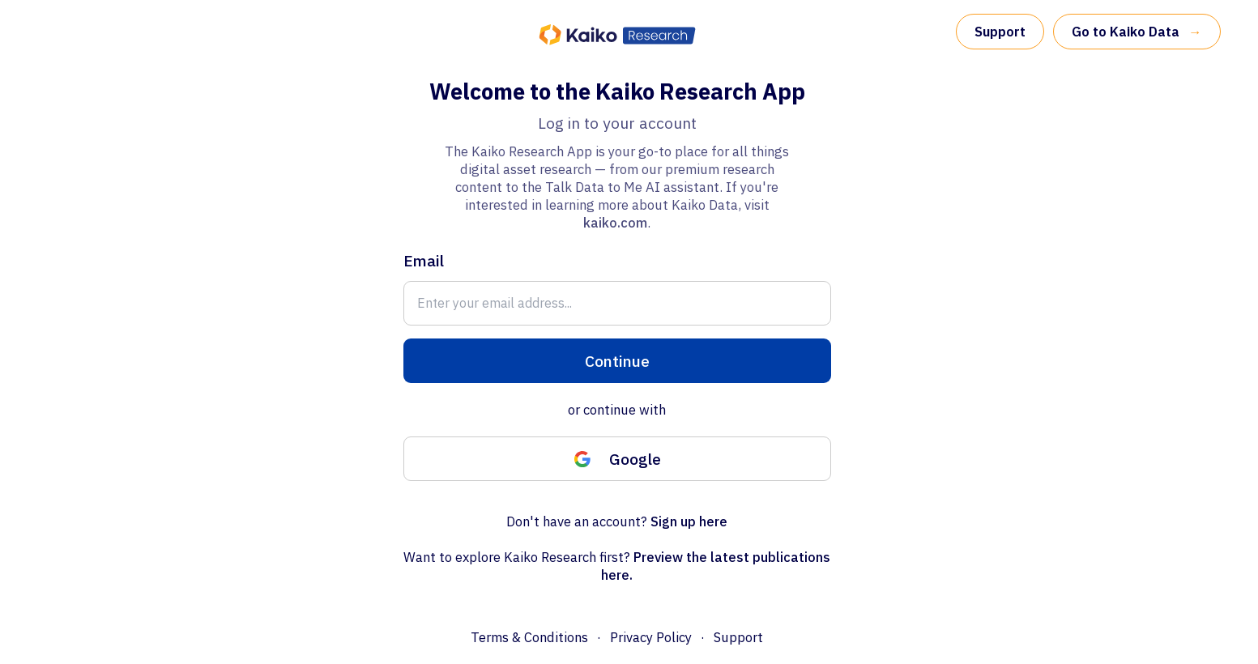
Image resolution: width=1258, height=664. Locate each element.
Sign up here (688, 521)
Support (1000, 31)
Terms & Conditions (529, 637)
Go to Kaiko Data (1137, 31)
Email (423, 260)
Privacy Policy (651, 637)
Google (617, 459)
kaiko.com (615, 223)
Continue (617, 361)
